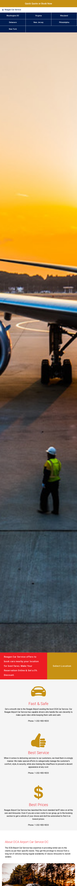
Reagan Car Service (13, 10)
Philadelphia (64, 22)
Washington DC (13, 16)
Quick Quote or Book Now (38, 3)
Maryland (64, 16)
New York (13, 29)
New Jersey (38, 22)
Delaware (13, 22)
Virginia (38, 16)
